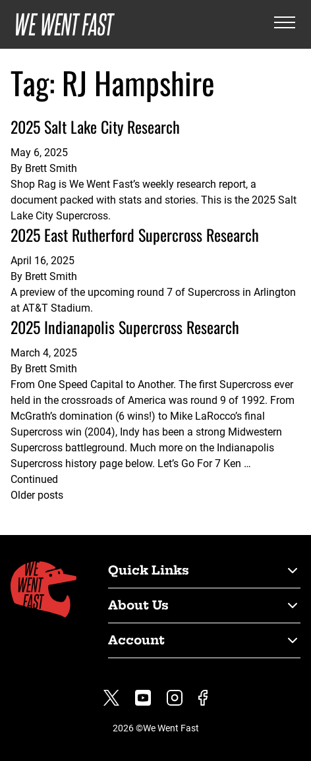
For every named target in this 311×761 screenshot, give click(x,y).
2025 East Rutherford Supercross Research (135, 234)
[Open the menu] (284, 24)
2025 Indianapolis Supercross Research (125, 327)
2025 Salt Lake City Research (95, 126)
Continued (34, 479)
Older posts (37, 495)
